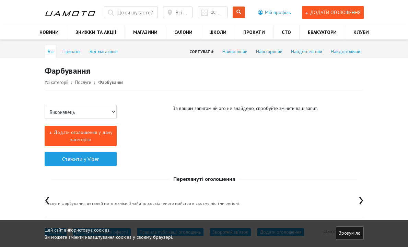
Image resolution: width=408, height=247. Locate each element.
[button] (274, 12)
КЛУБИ (361, 32)
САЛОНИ (183, 32)
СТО (286, 32)
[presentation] (47, 199)
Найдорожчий (345, 51)
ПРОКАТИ (254, 32)
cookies (101, 230)
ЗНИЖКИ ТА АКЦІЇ (95, 32)
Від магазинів (104, 51)
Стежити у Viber (80, 159)
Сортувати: (201, 51)
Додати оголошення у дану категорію (81, 135)
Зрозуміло (350, 233)
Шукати (239, 12)
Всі (51, 51)
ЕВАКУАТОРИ (322, 32)
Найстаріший (269, 51)
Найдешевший (306, 51)
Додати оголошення (333, 12)
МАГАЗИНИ (145, 32)
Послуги (83, 82)
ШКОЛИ (217, 32)
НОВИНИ (49, 32)
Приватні (71, 51)
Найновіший (234, 51)
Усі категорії (56, 82)
